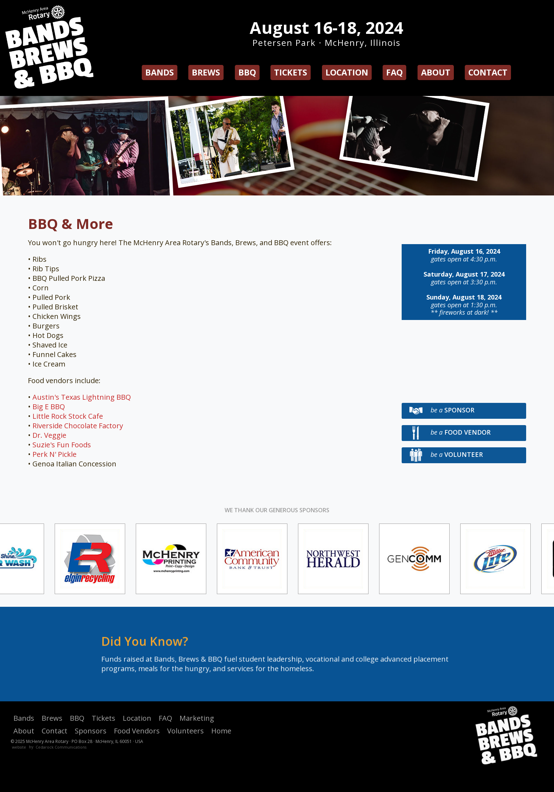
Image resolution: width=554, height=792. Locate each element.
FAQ (394, 72)
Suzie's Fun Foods (61, 444)
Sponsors (90, 731)
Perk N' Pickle (54, 454)
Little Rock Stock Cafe (67, 416)
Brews (206, 72)
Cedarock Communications (61, 747)
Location (346, 72)
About (435, 72)
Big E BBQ (48, 406)
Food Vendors (137, 731)
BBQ (247, 72)
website (19, 747)
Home (221, 731)
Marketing (196, 718)
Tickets (290, 72)
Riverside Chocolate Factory (77, 425)
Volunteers (185, 731)
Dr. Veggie (49, 435)
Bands (159, 72)
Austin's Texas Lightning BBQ (81, 397)
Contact (487, 72)
